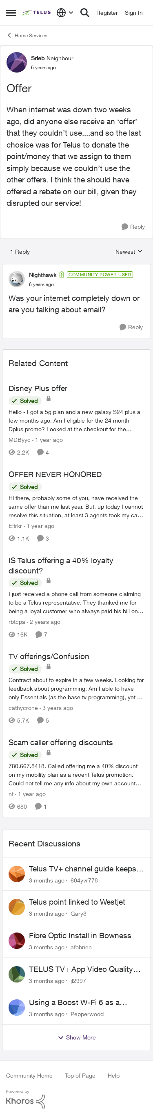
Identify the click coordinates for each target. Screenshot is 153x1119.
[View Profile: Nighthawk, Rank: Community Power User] (17, 279)
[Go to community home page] (37, 13)
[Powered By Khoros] (76, 1099)
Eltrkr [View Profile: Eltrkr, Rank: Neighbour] (15, 525)
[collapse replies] (76, 268)
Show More (77, 1037)
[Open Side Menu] (11, 13)
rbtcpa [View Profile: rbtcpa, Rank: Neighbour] (17, 621)
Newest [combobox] (129, 252)
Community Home (29, 1075)
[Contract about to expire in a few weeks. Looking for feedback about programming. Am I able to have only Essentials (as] (76, 688)
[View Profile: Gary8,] (17, 907)
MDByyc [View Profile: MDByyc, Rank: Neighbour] (20, 439)
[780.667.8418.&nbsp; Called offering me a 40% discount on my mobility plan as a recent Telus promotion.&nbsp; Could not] (76, 774)
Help (114, 1075)
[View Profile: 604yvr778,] (17, 874)
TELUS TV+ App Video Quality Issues (81, 969)
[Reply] (133, 226)
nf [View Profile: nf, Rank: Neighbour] (11, 793)
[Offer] (41, 284)
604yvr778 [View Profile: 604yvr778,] (84, 879)
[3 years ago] (56, 707)
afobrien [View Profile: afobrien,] (81, 947)
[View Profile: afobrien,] (17, 940)
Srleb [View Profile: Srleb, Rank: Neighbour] (37, 58)
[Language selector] (65, 13)
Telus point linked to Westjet (77, 901)
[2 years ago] (43, 621)
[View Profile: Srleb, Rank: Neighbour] (17, 62)
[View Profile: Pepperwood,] (17, 1007)
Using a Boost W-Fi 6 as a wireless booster (74, 1003)
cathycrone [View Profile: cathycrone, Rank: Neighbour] (23, 707)
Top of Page (80, 1075)
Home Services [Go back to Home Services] (26, 35)
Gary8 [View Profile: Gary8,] (78, 913)
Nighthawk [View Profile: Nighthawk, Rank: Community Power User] (42, 274)
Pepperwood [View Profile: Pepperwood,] (87, 1013)
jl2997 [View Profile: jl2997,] (78, 980)
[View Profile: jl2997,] (17, 974)
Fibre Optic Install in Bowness (80, 935)
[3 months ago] (46, 880)
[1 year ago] (47, 439)
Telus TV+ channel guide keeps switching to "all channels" (82, 869)
